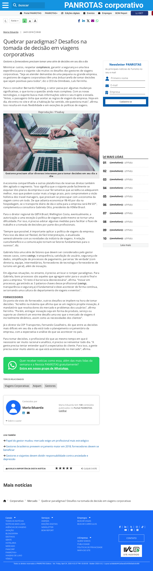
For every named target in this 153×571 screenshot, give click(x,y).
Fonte (14, 20)
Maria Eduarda (10, 32)
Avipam (37, 386)
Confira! (63, 410)
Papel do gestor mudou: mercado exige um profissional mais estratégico (46, 440)
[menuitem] (30, 13)
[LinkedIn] (23, 413)
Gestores (50, 386)
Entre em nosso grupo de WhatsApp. (44, 368)
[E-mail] (28, 413)
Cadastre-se (126, 101)
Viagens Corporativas (17, 386)
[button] (79, 20)
